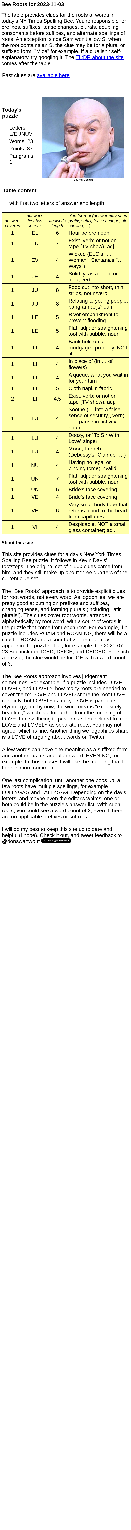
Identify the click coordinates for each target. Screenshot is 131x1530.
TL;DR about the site (100, 57)
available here (53, 75)
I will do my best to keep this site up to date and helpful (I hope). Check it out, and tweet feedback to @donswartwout (62, 835)
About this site (17, 542)
